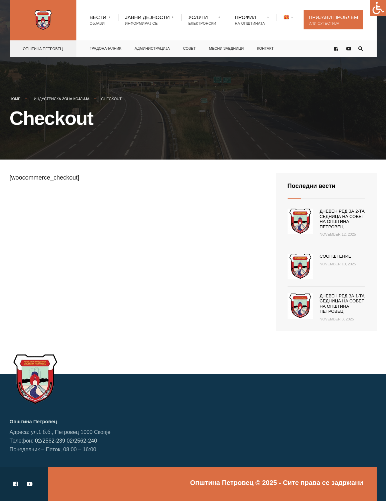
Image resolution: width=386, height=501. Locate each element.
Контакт (265, 48)
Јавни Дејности (147, 19)
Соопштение (335, 256)
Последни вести (312, 186)
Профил (250, 19)
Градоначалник (105, 48)
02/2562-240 (82, 441)
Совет (189, 48)
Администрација (152, 48)
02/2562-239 (50, 441)
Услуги (202, 19)
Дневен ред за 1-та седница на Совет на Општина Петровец (342, 303)
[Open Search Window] (361, 49)
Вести (98, 19)
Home (15, 99)
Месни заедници (226, 48)
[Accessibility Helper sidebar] (378, 8)
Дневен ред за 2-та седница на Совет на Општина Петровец (342, 219)
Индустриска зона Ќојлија (62, 99)
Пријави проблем (333, 19)
